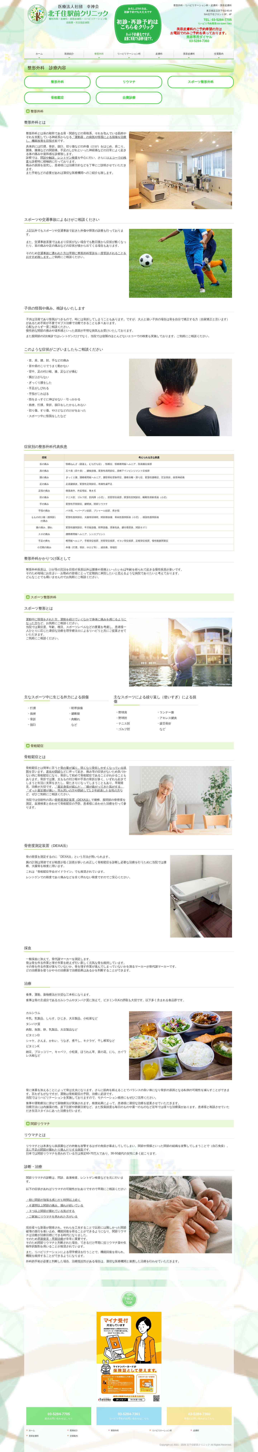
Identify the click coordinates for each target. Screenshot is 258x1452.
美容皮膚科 (189, 53)
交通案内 (218, 53)
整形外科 (99, 53)
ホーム (39, 53)
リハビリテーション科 (129, 53)
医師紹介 (69, 53)
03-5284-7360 (199, 41)
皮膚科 (159, 53)
